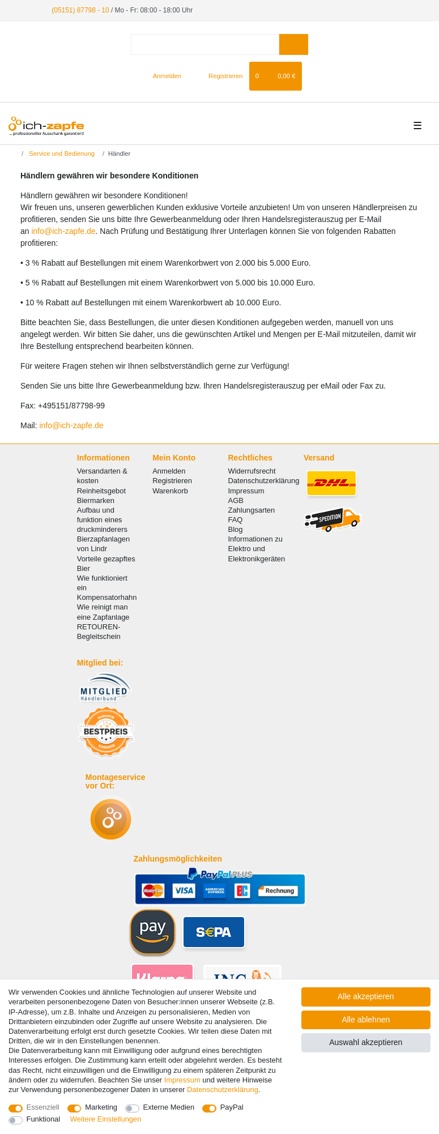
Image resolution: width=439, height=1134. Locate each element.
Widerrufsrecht (252, 471)
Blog (235, 529)
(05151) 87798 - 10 (80, 10)
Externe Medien (169, 1107)
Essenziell (43, 1107)
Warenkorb (170, 490)
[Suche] (293, 44)
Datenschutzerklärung (264, 480)
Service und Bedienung (61, 153)
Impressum (246, 490)
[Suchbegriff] (205, 44)
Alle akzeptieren (366, 996)
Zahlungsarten (251, 510)
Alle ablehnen (366, 1019)
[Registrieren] (219, 76)
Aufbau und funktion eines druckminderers (102, 520)
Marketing (101, 1107)
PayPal (232, 1107)
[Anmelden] (162, 76)
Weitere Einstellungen (106, 1119)
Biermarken (95, 500)
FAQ (235, 519)
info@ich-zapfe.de (63, 231)
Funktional (44, 1119)
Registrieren (172, 480)
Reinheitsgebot (101, 490)
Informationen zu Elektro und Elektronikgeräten (256, 548)
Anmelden (168, 471)
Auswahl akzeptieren (365, 1042)
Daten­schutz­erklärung (222, 1089)
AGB (236, 500)
